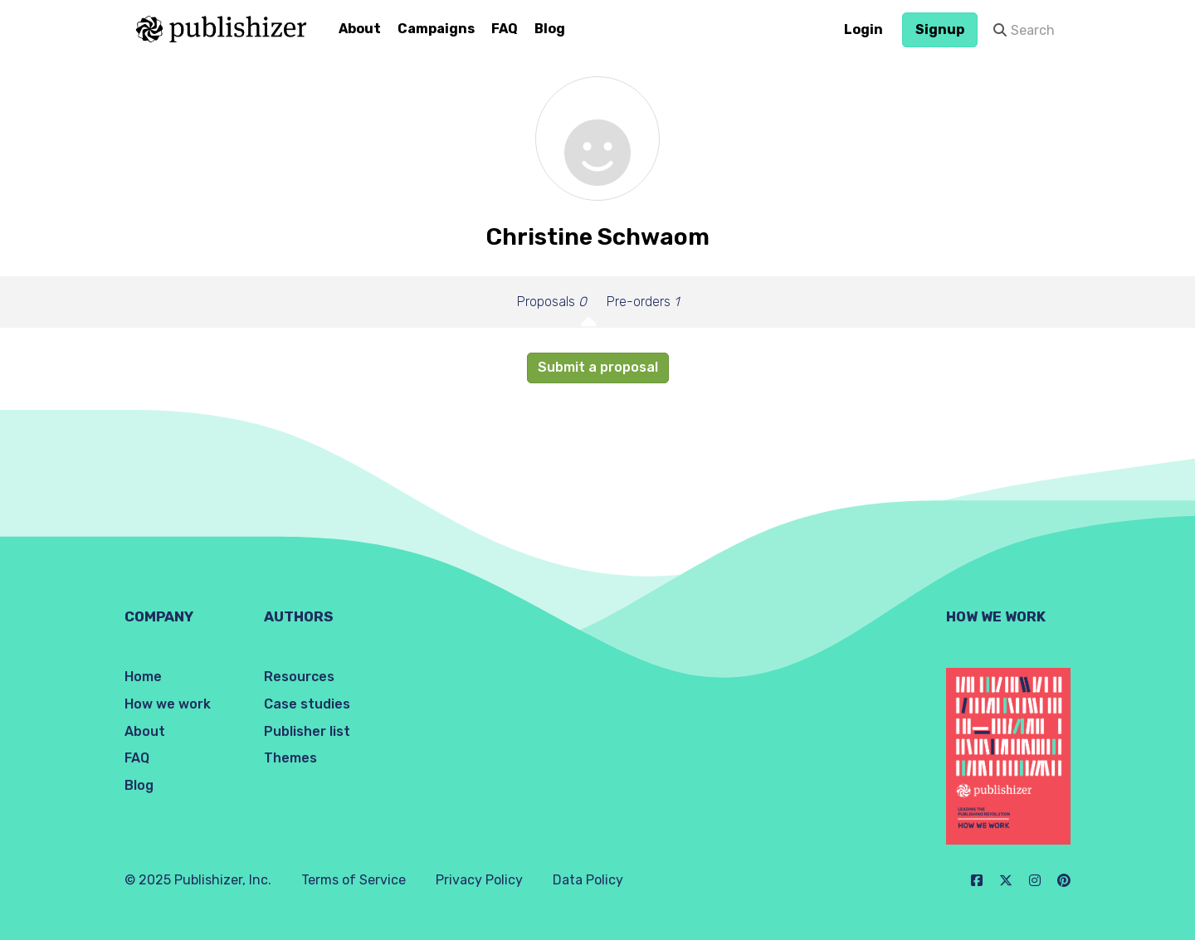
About (360, 29)
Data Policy (588, 880)
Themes (290, 758)
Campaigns (436, 29)
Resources (299, 676)
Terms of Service (353, 880)
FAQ (504, 29)
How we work (167, 704)
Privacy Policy (479, 880)
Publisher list (307, 731)
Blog (549, 29)
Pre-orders (643, 301)
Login (863, 29)
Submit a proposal (598, 367)
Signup (939, 29)
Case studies (307, 704)
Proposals (552, 301)
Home (143, 676)
